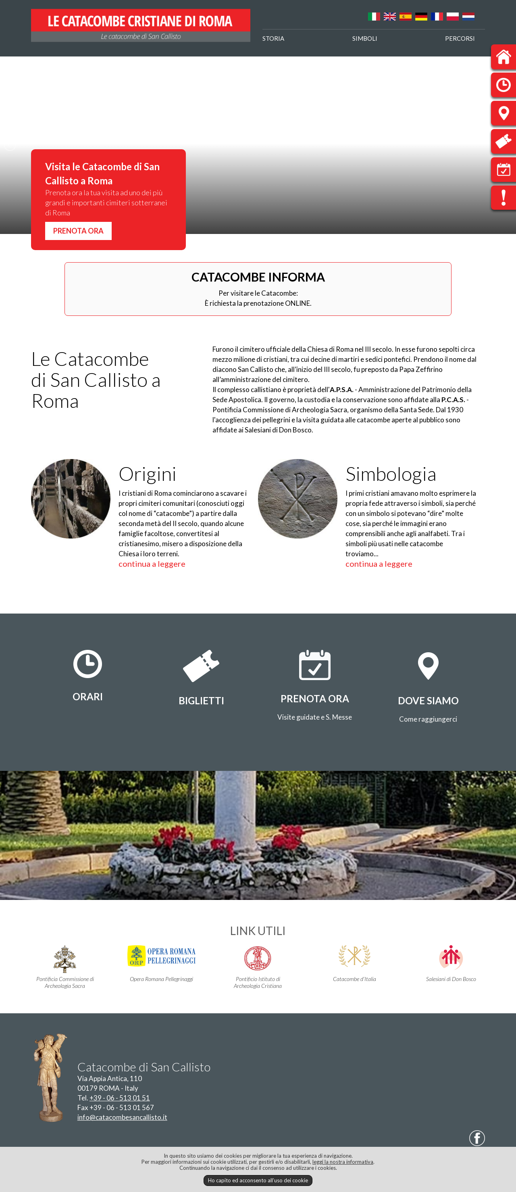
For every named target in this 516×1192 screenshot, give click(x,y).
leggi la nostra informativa (342, 1162)
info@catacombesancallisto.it (122, 1117)
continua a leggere (152, 563)
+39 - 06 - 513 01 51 (119, 1098)
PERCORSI (460, 38)
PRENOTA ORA (78, 230)
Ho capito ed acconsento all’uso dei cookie (258, 1180)
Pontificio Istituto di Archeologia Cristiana (258, 967)
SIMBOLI (364, 38)
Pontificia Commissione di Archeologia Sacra (65, 967)
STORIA (273, 38)
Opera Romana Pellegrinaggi (161, 963)
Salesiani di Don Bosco (451, 963)
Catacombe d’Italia (354, 963)
